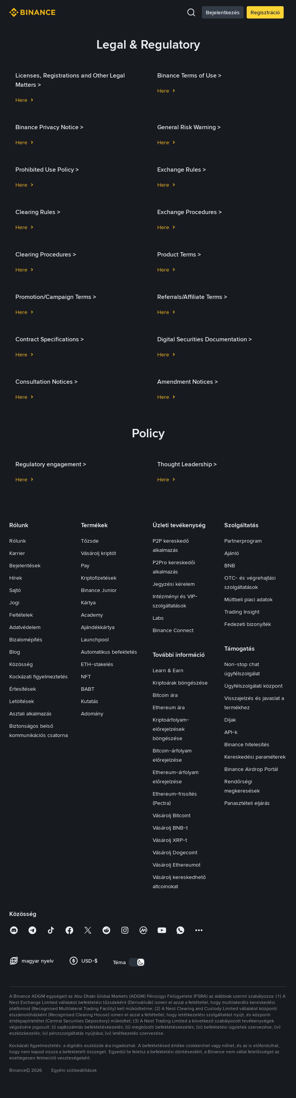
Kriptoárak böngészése (180, 682)
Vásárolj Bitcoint (171, 815)
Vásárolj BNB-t (170, 827)
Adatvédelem (24, 627)
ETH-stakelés (97, 664)
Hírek (15, 577)
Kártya (88, 602)
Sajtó (15, 590)
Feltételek (21, 614)
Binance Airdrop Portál (251, 769)
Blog (14, 651)
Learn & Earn (168, 670)
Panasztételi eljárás (247, 802)
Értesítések (22, 688)
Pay (85, 565)
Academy (92, 614)
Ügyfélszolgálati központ (253, 685)
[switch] (137, 962)
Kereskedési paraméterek (255, 756)
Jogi (14, 602)
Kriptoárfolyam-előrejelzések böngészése (171, 729)
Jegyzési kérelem (174, 583)
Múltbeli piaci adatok (248, 599)
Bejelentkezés (223, 12)
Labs (158, 617)
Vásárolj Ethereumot (176, 864)
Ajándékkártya (97, 627)
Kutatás (89, 701)
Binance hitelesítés (246, 744)
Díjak (230, 719)
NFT (86, 676)
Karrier (17, 553)
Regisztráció (265, 12)
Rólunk (17, 540)
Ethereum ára (169, 707)
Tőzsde (90, 540)
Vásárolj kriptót (98, 553)
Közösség (21, 664)
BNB (229, 565)
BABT (87, 688)
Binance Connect (173, 630)
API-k (230, 732)
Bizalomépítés (25, 639)
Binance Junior (99, 590)
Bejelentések (24, 565)
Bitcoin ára (165, 695)
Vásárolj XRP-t (170, 840)
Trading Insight (241, 611)
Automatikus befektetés (109, 651)
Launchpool (95, 639)
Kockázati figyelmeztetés (38, 676)
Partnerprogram (243, 540)
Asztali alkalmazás (30, 713)
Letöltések (21, 701)
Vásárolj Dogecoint (175, 852)
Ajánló (231, 553)
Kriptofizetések (98, 577)
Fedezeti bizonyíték (247, 624)
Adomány (92, 713)
